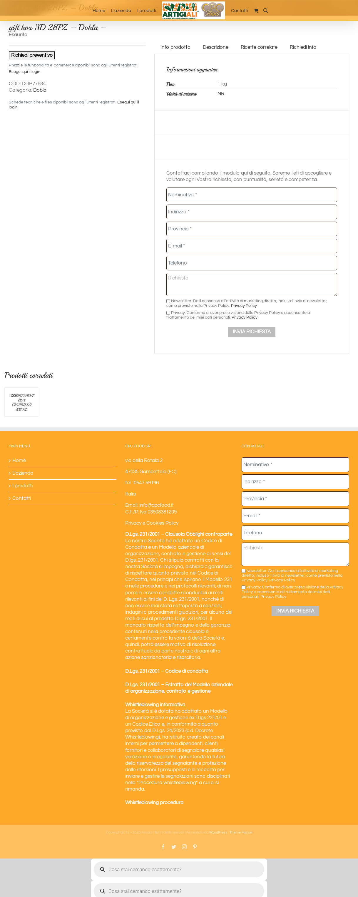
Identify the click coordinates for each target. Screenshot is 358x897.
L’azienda (22, 473)
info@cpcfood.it (156, 505)
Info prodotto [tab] (175, 47)
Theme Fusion (241, 832)
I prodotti (22, 485)
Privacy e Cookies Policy (151, 523)
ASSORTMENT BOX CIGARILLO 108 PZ (21, 403)
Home (19, 460)
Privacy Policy (244, 305)
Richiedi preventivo (32, 55)
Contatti (21, 498)
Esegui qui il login (24, 72)
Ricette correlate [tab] (259, 47)
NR (221, 93)
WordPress (218, 832)
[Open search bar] (266, 10)
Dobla (39, 90)
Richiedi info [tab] (303, 47)
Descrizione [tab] (215, 47)
